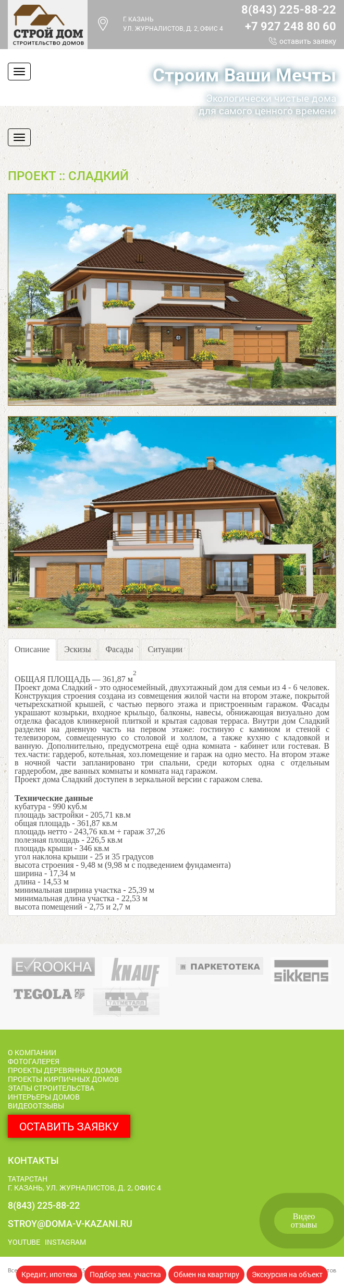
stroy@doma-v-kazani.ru (70, 1223)
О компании (32, 1052)
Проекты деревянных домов (65, 1070)
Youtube (24, 1242)
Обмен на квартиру (206, 1274)
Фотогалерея (33, 1061)
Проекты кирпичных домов (63, 1079)
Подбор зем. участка (125, 1274)
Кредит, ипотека (49, 1274)
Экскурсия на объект (287, 1274)
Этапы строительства (51, 1088)
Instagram (65, 1242)
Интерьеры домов (44, 1097)
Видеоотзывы (304, 1220)
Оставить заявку (307, 41)
